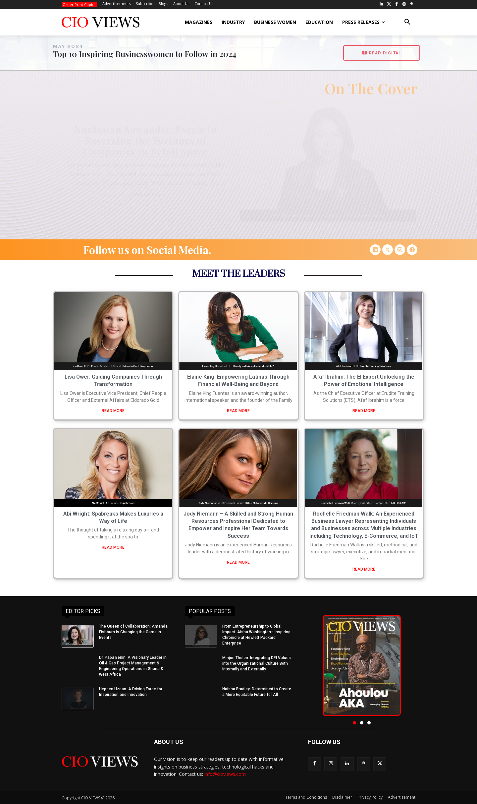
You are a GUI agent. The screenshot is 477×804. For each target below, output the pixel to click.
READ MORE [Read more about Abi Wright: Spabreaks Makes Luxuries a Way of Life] (113, 547)
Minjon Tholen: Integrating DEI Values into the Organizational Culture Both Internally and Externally (256, 663)
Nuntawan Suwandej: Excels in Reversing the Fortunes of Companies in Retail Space (146, 140)
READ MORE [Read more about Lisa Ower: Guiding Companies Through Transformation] (113, 410)
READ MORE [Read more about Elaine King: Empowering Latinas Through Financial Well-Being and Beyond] (238, 410)
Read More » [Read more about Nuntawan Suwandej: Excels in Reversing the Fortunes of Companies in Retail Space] (146, 194)
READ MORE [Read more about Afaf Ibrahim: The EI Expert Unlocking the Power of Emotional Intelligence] (363, 410)
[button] (407, 22)
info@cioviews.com (225, 774)
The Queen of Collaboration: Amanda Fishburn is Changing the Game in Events (133, 632)
